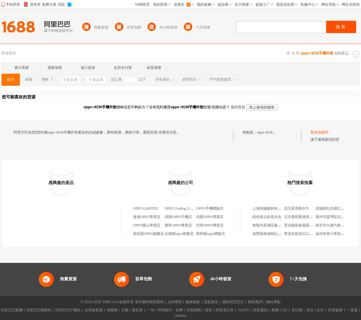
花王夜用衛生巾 (296, 208)
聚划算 (137, 310)
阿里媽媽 (194, 310)
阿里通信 (260, 310)
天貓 (124, 310)
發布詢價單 (319, 132)
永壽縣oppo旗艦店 (179, 234)
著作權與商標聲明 (149, 302)
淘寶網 (111, 310)
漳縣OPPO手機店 (178, 217)
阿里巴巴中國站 (68, 310)
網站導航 (273, 302)
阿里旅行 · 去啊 (170, 310)
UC (285, 310)
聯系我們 (255, 302)
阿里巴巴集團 (12, 310)
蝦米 (208, 310)
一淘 (150, 310)
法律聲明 (175, 302)
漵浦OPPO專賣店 (146, 217)
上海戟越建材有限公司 (270, 208)
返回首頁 (238, 107)
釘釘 (320, 310)
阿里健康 (335, 310)
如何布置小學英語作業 (334, 234)
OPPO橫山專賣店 (146, 225)
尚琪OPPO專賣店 (210, 225)
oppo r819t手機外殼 (272, 132)
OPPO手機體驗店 (210, 208)
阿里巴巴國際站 (38, 310)
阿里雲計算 (225, 310)
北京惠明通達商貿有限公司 (305, 217)
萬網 (275, 310)
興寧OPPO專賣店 (178, 225)
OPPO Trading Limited (181, 208)
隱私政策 (211, 302)
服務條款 (193, 302)
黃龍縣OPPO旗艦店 (148, 234)
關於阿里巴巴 (233, 302)
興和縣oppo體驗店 (210, 234)
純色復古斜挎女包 (266, 217)
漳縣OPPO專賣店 (210, 217)
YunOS (243, 310)
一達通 (352, 310)
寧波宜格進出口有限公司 (304, 234)
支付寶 (297, 310)
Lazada (180, 315)
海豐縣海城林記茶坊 (268, 234)
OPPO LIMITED (145, 208)
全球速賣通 (94, 310)
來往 (309, 310)
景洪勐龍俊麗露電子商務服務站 (309, 225)
